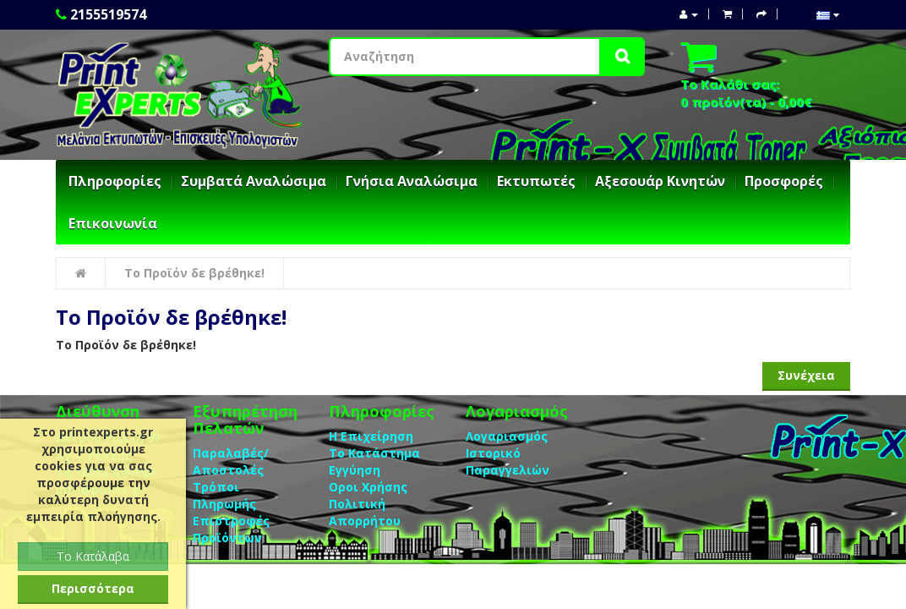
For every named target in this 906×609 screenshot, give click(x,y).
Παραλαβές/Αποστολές (231, 461)
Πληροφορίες (114, 181)
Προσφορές (784, 181)
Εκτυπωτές (536, 181)
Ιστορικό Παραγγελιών (507, 461)
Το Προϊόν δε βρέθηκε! (194, 273)
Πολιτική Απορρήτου (365, 512)
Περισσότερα (93, 588)
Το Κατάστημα (374, 453)
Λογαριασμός (507, 436)
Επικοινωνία (112, 223)
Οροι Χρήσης (368, 487)
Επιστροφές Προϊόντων (231, 529)
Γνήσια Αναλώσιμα (412, 181)
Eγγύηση (354, 470)
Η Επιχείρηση (371, 436)
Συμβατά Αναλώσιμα (253, 181)
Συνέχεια (806, 375)
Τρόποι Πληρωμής (224, 495)
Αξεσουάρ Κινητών (660, 181)
